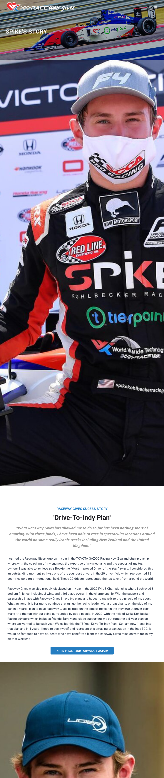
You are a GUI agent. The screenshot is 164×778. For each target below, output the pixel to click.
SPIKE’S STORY (26, 32)
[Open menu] (156, 7)
